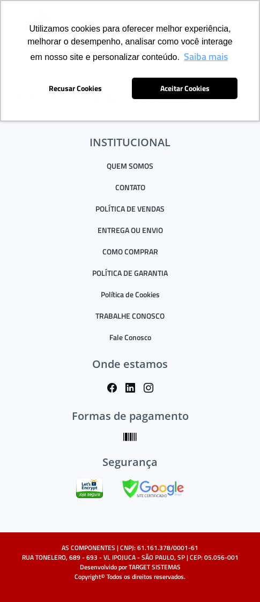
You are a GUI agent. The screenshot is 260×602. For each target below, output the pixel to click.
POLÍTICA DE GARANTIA (130, 273)
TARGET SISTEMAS (155, 567)
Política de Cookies (130, 294)
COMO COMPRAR (130, 251)
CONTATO (130, 187)
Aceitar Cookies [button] (185, 88)
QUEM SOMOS (130, 165)
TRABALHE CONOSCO (130, 315)
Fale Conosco (130, 337)
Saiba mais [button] (206, 56)
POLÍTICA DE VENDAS (130, 208)
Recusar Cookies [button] (75, 88)
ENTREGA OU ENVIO (130, 230)
